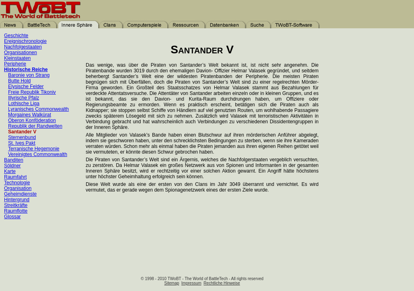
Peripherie (15, 64)
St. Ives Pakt (21, 143)
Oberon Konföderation (32, 120)
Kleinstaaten (17, 58)
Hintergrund (17, 199)
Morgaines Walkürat (29, 115)
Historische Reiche (26, 69)
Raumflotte (15, 211)
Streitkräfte (15, 205)
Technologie (17, 183)
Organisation (18, 188)
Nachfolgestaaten (23, 47)
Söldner (12, 166)
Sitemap (171, 283)
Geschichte (16, 35)
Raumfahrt (15, 177)
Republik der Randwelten (35, 126)
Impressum (191, 283)
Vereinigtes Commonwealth (37, 154)
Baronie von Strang (29, 75)
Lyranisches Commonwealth (38, 109)
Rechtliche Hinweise (222, 283)
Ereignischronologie (25, 41)
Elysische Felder (26, 86)
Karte (10, 171)
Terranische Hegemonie (33, 149)
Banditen (13, 160)
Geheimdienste (20, 194)
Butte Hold (19, 81)
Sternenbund (22, 137)
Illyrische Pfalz (23, 98)
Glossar (12, 216)
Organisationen (20, 52)
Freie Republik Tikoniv (32, 92)
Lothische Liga (23, 103)
